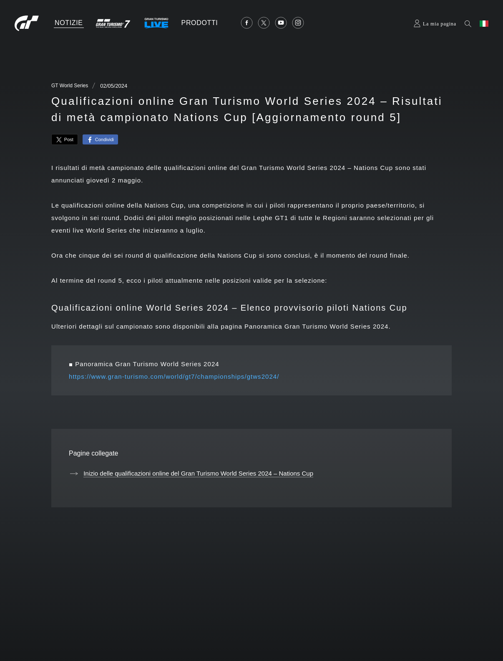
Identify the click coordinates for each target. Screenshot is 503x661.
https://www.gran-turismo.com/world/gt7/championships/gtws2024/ (174, 376)
